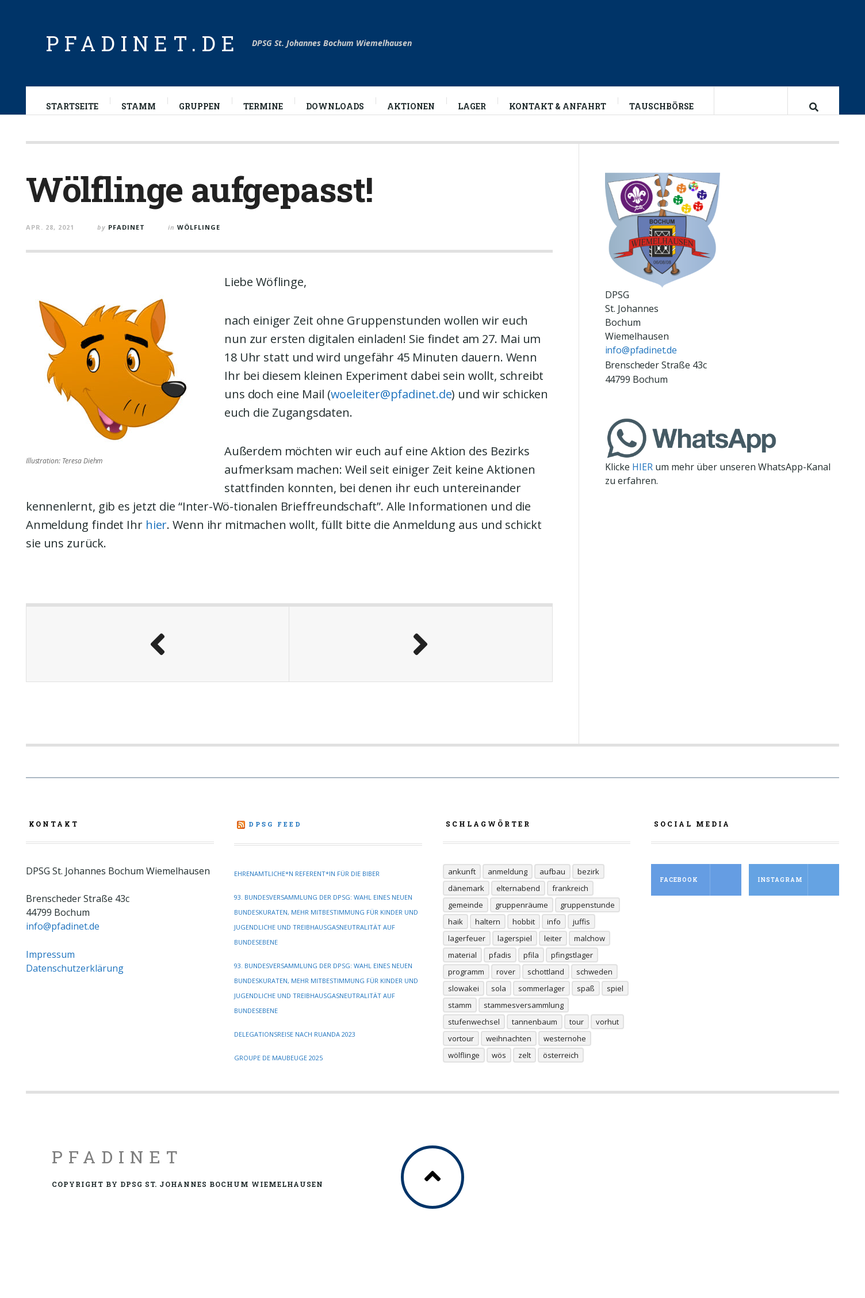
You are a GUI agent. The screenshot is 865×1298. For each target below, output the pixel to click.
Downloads (336, 106)
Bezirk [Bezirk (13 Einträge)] (588, 883)
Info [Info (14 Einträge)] (554, 933)
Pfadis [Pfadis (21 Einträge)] (500, 966)
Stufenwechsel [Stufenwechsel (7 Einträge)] (474, 1033)
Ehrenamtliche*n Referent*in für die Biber (307, 885)
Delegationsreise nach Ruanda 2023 (294, 1045)
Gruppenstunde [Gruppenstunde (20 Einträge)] (587, 916)
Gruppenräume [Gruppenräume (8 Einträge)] (521, 916)
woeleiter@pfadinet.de (391, 405)
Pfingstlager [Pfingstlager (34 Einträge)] (572, 966)
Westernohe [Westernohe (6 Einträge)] (565, 1050)
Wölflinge (198, 238)
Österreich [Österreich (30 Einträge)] (561, 1066)
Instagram (798, 891)
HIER (642, 478)
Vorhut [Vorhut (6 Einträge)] (607, 1033)
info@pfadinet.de (641, 361)
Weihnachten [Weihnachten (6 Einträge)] (508, 1050)
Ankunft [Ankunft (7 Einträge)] (462, 883)
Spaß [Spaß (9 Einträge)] (586, 1000)
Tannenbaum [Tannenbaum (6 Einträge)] (534, 1033)
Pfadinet (117, 1168)
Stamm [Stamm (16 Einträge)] (460, 1016)
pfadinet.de (143, 43)
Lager (472, 106)
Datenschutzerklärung (75, 979)
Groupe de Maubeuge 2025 (278, 1069)
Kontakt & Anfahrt (558, 106)
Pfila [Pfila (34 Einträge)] (531, 966)
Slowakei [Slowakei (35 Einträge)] (463, 1000)
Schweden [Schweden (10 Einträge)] (594, 983)
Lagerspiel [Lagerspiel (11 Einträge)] (514, 950)
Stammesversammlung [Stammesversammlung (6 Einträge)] (524, 1016)
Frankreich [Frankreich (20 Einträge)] (570, 899)
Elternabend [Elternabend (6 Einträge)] (518, 899)
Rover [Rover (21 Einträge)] (505, 983)
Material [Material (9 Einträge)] (462, 966)
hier (156, 536)
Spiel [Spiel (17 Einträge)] (615, 1000)
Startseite (73, 106)
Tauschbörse (662, 106)
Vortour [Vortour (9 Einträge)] (461, 1050)
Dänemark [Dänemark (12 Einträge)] (466, 899)
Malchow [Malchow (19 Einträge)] (589, 950)
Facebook (700, 891)
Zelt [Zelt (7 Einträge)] (524, 1066)
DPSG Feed (275, 835)
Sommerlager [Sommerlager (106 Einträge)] (541, 1000)
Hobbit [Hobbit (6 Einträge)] (523, 933)
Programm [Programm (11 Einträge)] (466, 983)
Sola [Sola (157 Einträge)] (498, 1000)
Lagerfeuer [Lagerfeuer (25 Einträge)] (466, 950)
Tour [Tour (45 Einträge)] (576, 1033)
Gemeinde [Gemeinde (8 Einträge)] (465, 916)
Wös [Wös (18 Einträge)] (499, 1066)
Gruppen (200, 106)
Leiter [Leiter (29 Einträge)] (553, 950)
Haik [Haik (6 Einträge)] (455, 933)
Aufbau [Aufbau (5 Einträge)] (552, 883)
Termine (264, 106)
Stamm (139, 106)
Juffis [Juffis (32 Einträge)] (581, 933)
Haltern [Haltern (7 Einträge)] (487, 933)
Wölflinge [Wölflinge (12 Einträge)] (464, 1066)
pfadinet (126, 238)
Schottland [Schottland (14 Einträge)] (545, 983)
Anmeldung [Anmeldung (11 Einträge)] (507, 883)
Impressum (50, 966)
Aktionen (411, 106)
